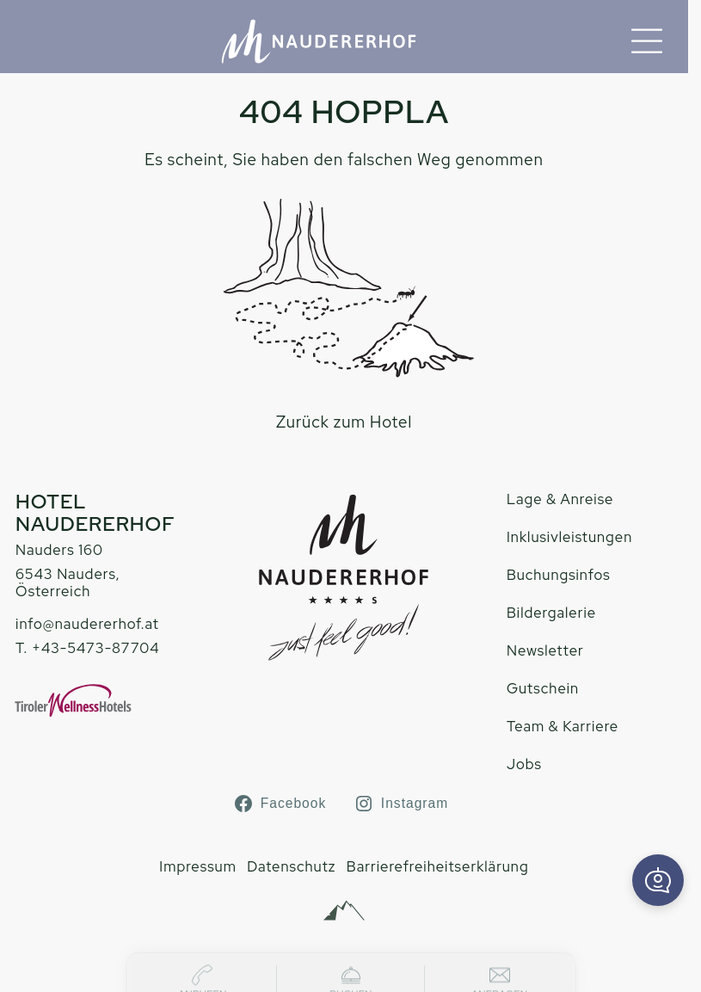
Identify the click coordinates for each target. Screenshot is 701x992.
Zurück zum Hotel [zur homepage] (344, 422)
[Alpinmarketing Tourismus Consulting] (344, 911)
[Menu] (647, 41)
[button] (658, 880)
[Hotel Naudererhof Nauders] (318, 41)
